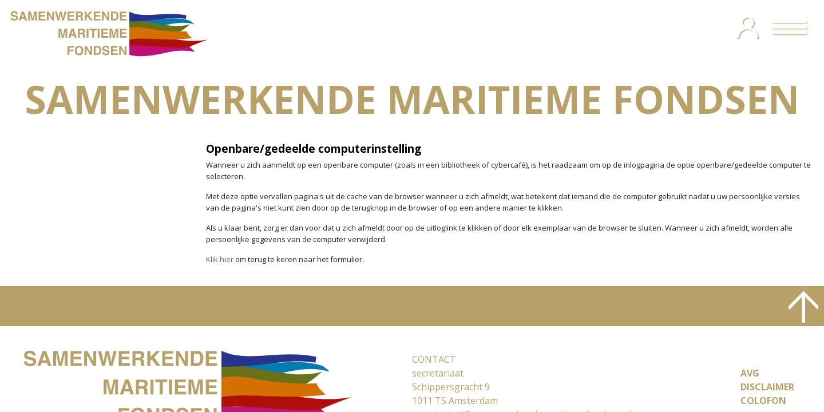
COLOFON (763, 400)
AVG (749, 373)
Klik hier (219, 259)
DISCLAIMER (767, 387)
